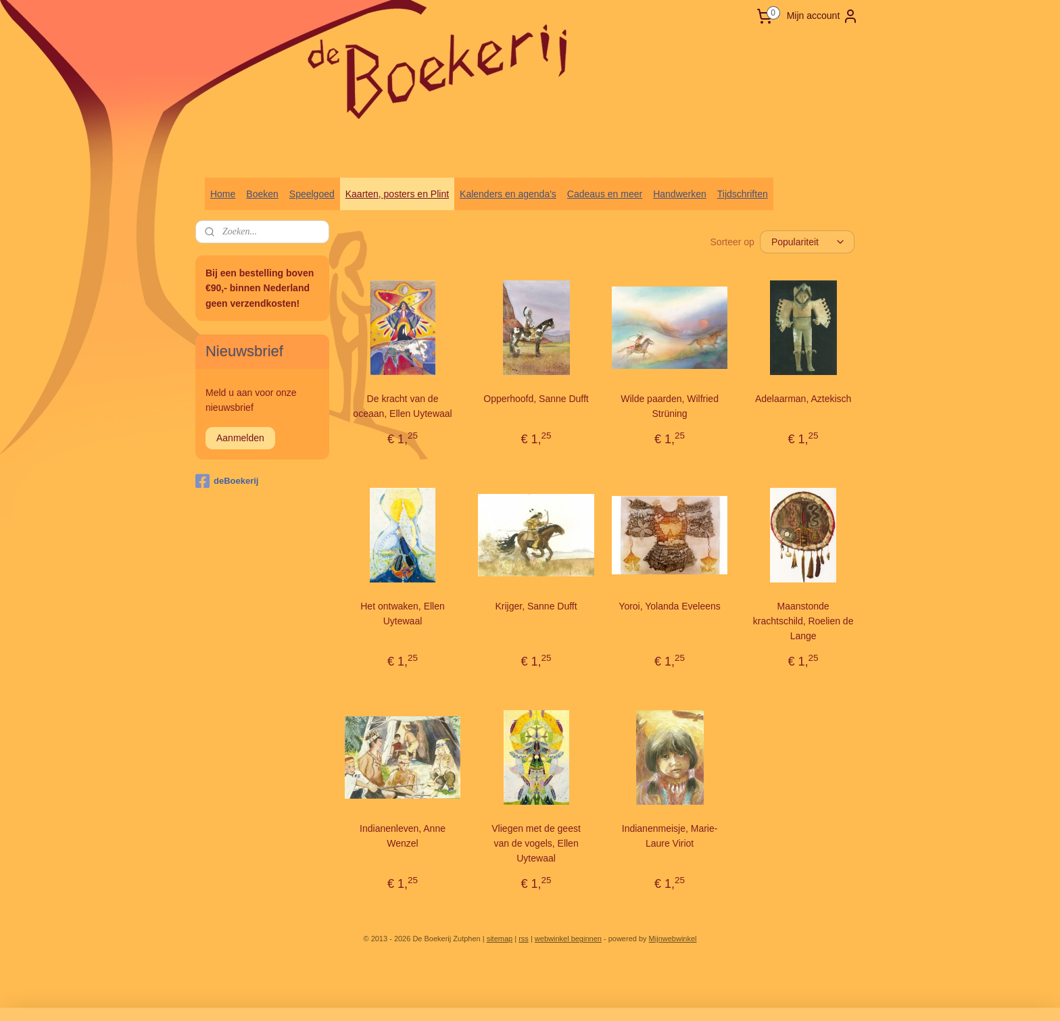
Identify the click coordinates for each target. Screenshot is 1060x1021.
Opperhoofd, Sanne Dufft (535, 398)
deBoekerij (226, 481)
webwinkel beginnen (568, 939)
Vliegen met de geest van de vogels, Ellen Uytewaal (536, 843)
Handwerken (679, 194)
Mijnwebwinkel (673, 939)
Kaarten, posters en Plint (397, 194)
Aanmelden (240, 437)
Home (222, 194)
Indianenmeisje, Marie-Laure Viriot (670, 836)
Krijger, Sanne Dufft (536, 606)
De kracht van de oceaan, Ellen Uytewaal (402, 406)
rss (524, 939)
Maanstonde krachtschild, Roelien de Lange (803, 621)
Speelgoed (312, 194)
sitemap (500, 939)
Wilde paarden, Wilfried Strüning (670, 406)
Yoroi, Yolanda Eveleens (670, 606)
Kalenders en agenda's (508, 194)
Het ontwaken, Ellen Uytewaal (402, 613)
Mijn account (823, 16)
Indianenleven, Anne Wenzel (402, 836)
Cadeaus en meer (604, 194)
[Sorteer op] (807, 242)
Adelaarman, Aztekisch (803, 398)
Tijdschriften (742, 194)
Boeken (262, 194)
